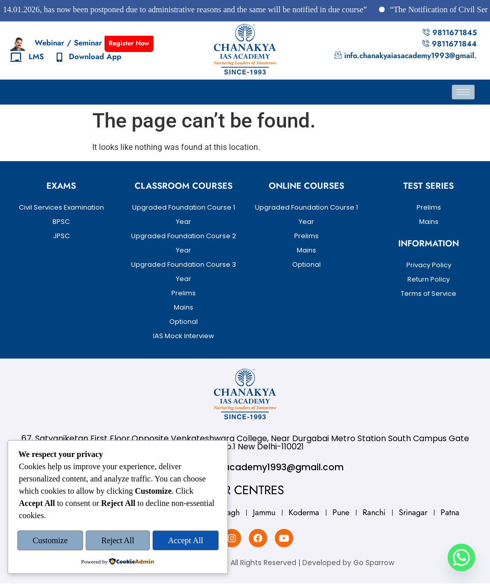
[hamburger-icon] (463, 92)
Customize (50, 541)
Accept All (185, 541)
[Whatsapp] (461, 557)
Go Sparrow (373, 562)
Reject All (117, 541)
